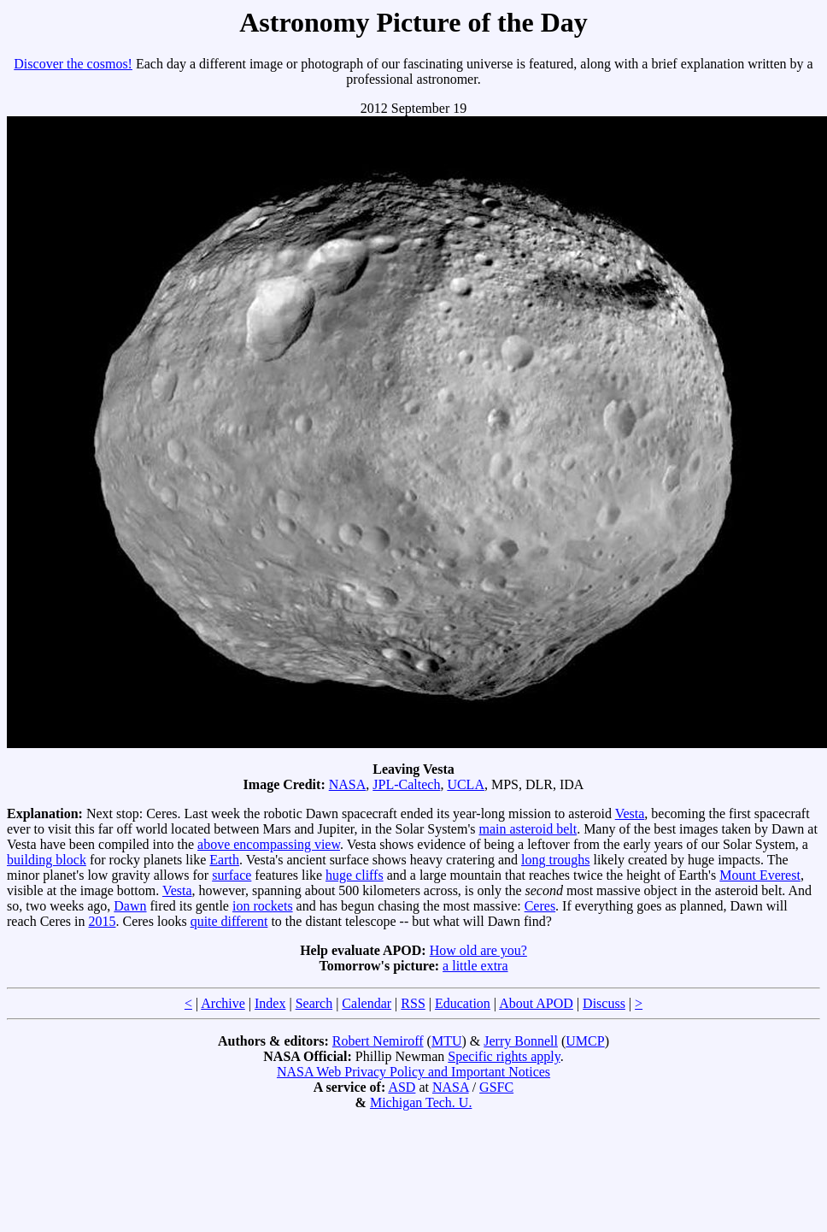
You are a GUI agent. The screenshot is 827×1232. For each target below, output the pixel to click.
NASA (348, 784)
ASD (401, 1087)
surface (231, 875)
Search (314, 1003)
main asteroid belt (528, 829)
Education (462, 1003)
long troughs (555, 859)
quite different (229, 921)
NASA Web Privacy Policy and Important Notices (413, 1071)
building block (46, 859)
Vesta (630, 813)
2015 (102, 921)
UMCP (585, 1041)
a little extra (475, 965)
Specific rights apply (504, 1056)
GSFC (496, 1087)
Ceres (540, 906)
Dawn (130, 906)
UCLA (465, 784)
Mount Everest (760, 875)
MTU (446, 1041)
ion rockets (262, 906)
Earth (224, 859)
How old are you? (478, 950)
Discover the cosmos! (73, 63)
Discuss (604, 1003)
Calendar (366, 1003)
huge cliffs (355, 875)
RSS (413, 1003)
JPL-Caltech (406, 784)
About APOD (536, 1003)
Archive (223, 1003)
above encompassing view (268, 844)
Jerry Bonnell (521, 1041)
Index (270, 1003)
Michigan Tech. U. (421, 1102)
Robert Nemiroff (378, 1041)
